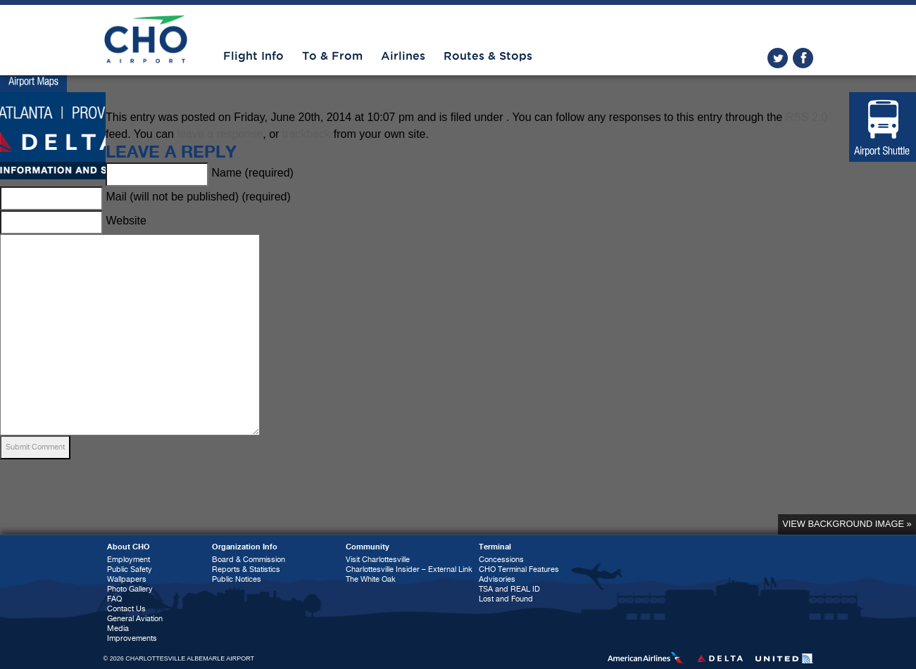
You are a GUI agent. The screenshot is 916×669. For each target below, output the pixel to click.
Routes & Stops (488, 56)
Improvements (132, 638)
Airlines (403, 56)
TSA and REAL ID (509, 589)
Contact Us (126, 609)
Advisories (497, 579)
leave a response (220, 134)
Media (118, 628)
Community (367, 547)
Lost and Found (506, 599)
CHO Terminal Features (519, 569)
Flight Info (253, 56)
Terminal (495, 547)
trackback (306, 134)
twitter (777, 58)
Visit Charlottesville (378, 559)
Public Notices (236, 579)
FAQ (114, 599)
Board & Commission (248, 559)
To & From (332, 56)
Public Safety (129, 569)
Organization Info (244, 547)
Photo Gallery (130, 589)
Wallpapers (126, 579)
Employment (128, 559)
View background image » (846, 523)
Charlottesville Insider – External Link (409, 569)
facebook (803, 58)
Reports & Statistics (246, 569)
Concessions (501, 559)
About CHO (128, 547)
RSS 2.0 (807, 117)
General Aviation (135, 619)
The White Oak (371, 579)
